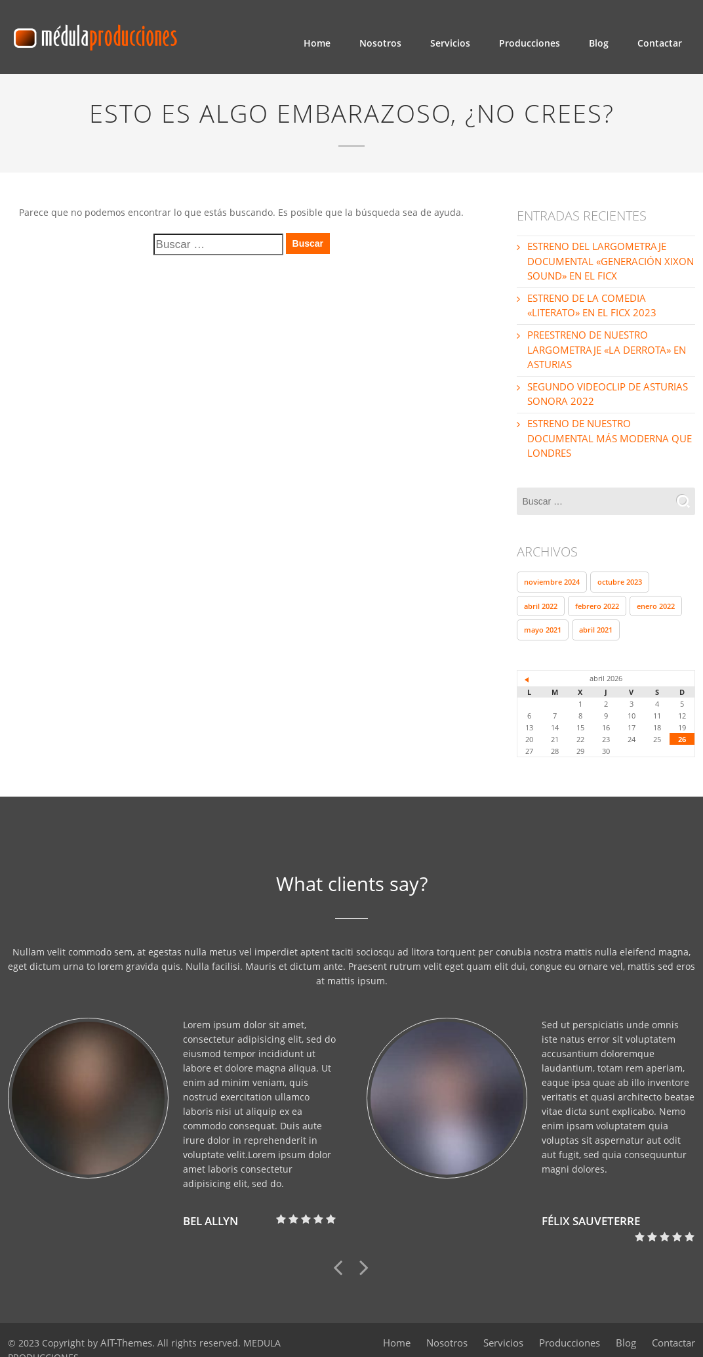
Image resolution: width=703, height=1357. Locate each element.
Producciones (529, 43)
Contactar (659, 43)
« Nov (527, 658)
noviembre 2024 (552, 562)
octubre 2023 (619, 562)
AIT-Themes (125, 1322)
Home (317, 43)
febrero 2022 (597, 586)
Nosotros (380, 43)
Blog (599, 43)
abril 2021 (596, 609)
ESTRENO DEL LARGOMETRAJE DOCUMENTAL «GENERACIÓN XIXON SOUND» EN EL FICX (606, 261)
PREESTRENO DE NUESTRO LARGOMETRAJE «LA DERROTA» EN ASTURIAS (603, 347)
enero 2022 (656, 586)
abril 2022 (540, 586)
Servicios (450, 43)
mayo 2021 (542, 609)
